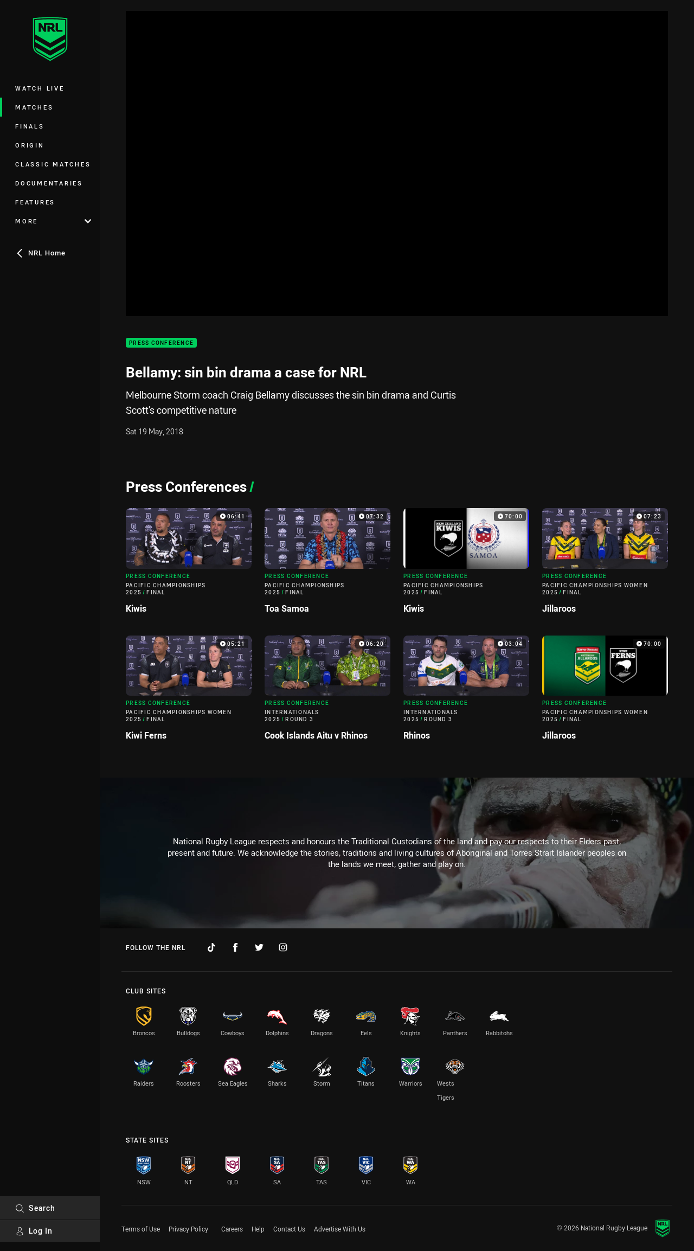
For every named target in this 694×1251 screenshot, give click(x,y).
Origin (29, 145)
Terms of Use (140, 1228)
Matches (34, 107)
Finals (29, 126)
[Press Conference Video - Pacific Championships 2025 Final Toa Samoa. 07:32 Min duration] (327, 565)
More (53, 221)
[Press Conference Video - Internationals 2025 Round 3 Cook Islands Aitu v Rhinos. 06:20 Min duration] (327, 692)
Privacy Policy (188, 1228)
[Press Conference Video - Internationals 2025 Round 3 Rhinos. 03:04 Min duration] (466, 692)
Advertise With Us (339, 1228)
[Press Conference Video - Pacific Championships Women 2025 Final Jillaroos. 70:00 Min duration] (605, 692)
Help (258, 1228)
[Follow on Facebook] (235, 947)
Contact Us (289, 1228)
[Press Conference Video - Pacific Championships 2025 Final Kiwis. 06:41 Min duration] (189, 565)
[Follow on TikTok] (211, 947)
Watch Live (40, 88)
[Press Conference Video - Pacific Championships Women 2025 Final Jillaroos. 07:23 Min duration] (605, 565)
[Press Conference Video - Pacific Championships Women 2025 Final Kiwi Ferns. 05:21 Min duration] (189, 692)
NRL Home (40, 253)
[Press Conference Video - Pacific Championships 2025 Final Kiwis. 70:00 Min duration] (466, 565)
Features (35, 202)
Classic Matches (53, 164)
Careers (232, 1228)
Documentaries (49, 183)
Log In (34, 1231)
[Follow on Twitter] (259, 947)
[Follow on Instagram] (283, 947)
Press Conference (161, 343)
